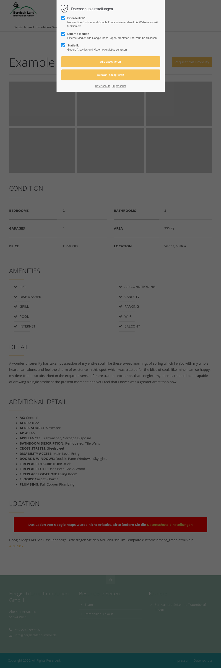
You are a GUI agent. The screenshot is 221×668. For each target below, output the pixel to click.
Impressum (119, 86)
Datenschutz (102, 86)
